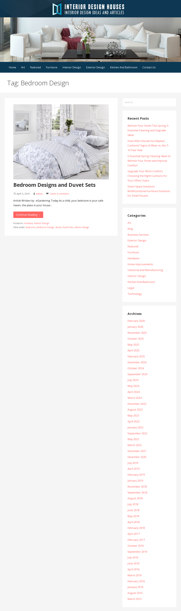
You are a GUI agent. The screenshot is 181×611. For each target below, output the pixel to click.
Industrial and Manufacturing (145, 270)
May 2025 (133, 344)
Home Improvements (140, 264)
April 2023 (134, 421)
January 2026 (135, 327)
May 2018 (133, 516)
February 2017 (136, 540)
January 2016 (135, 587)
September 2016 (137, 551)
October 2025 (136, 338)
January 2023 (135, 427)
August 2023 (135, 409)
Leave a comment (59, 193)
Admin (39, 193)
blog (130, 229)
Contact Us (149, 67)
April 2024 (134, 392)
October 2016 (136, 546)
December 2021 (137, 451)
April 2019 (134, 469)
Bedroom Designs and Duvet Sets (54, 184)
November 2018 (137, 486)
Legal (131, 288)
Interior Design (71, 67)
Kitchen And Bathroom (123, 67)
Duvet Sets (67, 227)
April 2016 (134, 569)
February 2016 (136, 581)
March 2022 (135, 445)
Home (12, 67)
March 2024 (135, 398)
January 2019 (135, 480)
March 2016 (135, 575)
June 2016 (133, 563)
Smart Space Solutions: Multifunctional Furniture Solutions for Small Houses (149, 191)
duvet (58, 227)
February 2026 (136, 321)
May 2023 (133, 415)
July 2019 (133, 463)
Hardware (133, 258)
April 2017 (134, 534)
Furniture (51, 67)
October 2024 (136, 368)
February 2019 (136, 474)
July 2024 (133, 380)
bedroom (30, 227)
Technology (135, 294)
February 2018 (136, 528)
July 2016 (133, 557)
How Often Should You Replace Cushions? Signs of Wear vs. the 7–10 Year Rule (148, 145)
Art (23, 67)
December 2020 (137, 457)
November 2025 (137, 333)
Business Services (138, 234)
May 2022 (133, 439)
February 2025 (136, 356)
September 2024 (137, 374)
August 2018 (135, 498)
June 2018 (133, 510)
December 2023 (137, 404)
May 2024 (133, 386)
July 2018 (133, 504)
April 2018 (134, 522)
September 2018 (137, 492)
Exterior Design (95, 67)
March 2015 (135, 599)
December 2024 (137, 362)
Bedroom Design (45, 227)
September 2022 (137, 433)
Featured (35, 67)
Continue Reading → (28, 215)
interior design (82, 227)
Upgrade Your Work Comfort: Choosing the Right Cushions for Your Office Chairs (147, 175)
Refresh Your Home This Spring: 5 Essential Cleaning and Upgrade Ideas (148, 130)
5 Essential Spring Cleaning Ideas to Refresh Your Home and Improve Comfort (149, 160)
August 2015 (135, 593)
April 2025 (134, 350)
